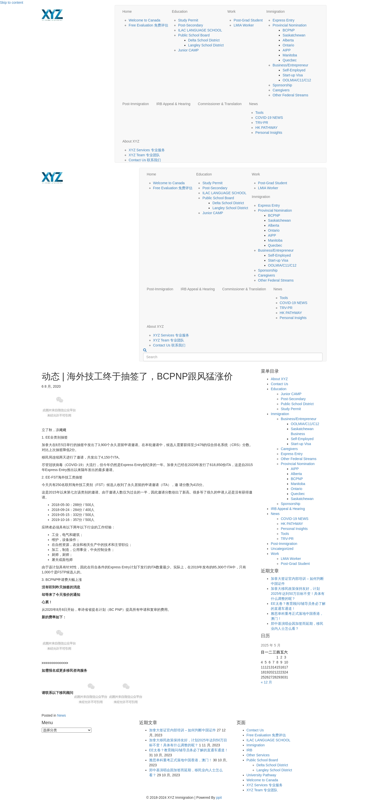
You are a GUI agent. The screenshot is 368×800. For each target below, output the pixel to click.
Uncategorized (282, 549)
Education (179, 11)
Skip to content (11, 2)
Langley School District (206, 45)
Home (127, 11)
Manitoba (290, 55)
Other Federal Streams (290, 95)
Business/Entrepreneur (290, 65)
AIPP (287, 50)
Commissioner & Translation (220, 104)
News (253, 104)
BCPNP (289, 30)
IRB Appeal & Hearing (173, 104)
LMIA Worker (244, 25)
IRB (249, 750)
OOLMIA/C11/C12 (297, 80)
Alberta (288, 40)
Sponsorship (282, 85)
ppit (219, 798)
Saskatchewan (294, 35)
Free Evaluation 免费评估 (148, 25)
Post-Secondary (190, 25)
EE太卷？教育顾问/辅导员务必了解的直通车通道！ (188, 750)
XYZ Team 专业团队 (144, 155)
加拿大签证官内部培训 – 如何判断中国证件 (182, 730)
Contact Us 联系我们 (145, 160)
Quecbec (290, 60)
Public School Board (194, 35)
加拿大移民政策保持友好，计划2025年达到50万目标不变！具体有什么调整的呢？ (298, 594)
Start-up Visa (293, 75)
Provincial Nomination (289, 25)
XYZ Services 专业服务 (147, 150)
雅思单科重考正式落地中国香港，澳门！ (180, 760)
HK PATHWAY (266, 128)
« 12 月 (266, 682)
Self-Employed (294, 70)
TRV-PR (261, 123)
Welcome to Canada (144, 20)
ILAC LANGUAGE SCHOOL (200, 30)
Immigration (275, 11)
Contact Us (279, 384)
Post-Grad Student (248, 20)
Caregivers (281, 90)
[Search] (145, 350)
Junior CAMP (188, 50)
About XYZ (130, 141)
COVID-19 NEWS (269, 118)
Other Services (258, 755)
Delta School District (204, 40)
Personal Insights (268, 133)
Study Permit (188, 20)
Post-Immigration (135, 104)
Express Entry (283, 20)
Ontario (288, 45)
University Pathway (261, 775)
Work (231, 11)
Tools (259, 113)
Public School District (297, 404)
